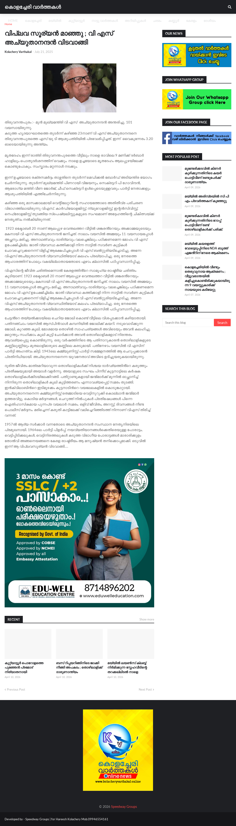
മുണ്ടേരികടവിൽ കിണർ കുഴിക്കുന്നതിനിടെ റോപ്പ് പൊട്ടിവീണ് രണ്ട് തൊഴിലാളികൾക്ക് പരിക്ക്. (204, 222)
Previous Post (16, 689)
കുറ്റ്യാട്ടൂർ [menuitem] (76, 21)
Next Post (145, 689)
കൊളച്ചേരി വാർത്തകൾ (33, 7)
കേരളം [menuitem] (191, 21)
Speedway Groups (124, 807)
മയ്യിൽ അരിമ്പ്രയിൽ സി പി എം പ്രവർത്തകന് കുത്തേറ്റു (207, 198)
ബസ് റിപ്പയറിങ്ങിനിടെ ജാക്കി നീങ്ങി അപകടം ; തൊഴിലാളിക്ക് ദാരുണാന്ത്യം (79, 667)
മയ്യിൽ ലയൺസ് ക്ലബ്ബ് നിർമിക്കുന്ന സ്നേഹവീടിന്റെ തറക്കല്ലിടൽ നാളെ (127, 667)
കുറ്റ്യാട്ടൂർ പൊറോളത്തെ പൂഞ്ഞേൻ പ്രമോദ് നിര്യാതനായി (24, 667)
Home (8, 24)
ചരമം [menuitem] (157, 21)
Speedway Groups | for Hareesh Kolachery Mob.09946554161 (66, 819)
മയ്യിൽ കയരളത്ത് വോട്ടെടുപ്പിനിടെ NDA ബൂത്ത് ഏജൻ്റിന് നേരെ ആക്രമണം (207, 248)
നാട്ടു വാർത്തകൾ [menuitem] (104, 21)
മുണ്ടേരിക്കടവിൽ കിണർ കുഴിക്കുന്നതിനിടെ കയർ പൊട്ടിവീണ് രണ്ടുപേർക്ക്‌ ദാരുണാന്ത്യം (203, 175)
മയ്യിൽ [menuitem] (54, 21)
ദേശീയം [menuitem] (210, 21)
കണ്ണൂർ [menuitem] (173, 21)
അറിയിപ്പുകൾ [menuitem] (135, 21)
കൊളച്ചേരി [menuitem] (33, 21)
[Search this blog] (188, 322)
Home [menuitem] (13, 21)
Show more (146, 619)
